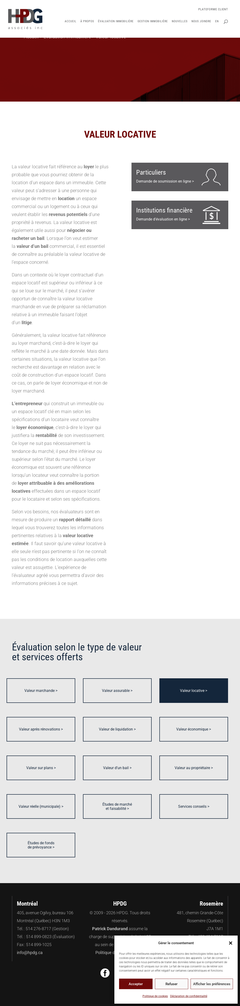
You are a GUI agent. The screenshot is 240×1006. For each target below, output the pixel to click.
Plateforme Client (213, 9)
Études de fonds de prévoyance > (41, 845)
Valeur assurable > (117, 690)
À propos (87, 21)
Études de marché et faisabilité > (117, 806)
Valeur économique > (193, 729)
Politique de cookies (155, 996)
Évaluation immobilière (116, 21)
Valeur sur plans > (41, 768)
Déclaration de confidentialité (188, 996)
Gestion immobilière (153, 21)
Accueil (70, 21)
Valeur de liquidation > (117, 729)
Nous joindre (201, 21)
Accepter (136, 984)
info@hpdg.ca (30, 952)
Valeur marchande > (40, 690)
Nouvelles (180, 21)
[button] (230, 943)
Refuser (171, 984)
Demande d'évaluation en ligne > (164, 213)
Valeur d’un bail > (117, 768)
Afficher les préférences (211, 984)
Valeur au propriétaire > (194, 768)
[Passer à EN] (217, 29)
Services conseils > (193, 806)
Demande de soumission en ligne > (165, 176)
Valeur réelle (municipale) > (41, 806)
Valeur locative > (193, 690)
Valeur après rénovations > (41, 729)
